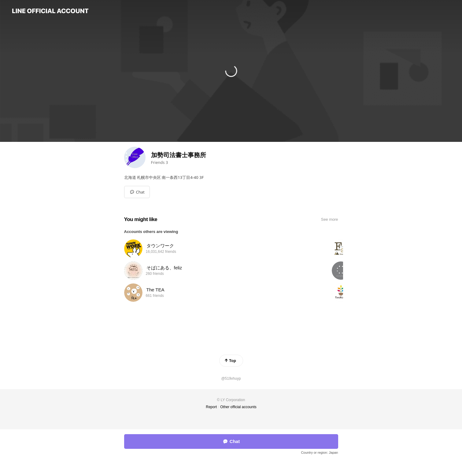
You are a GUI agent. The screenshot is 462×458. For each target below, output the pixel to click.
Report (211, 407)
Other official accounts (238, 407)
